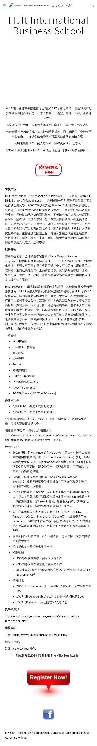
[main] (48, 25)
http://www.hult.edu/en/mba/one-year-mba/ (40, 634)
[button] (4, 5)
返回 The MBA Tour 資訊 (20, 648)
